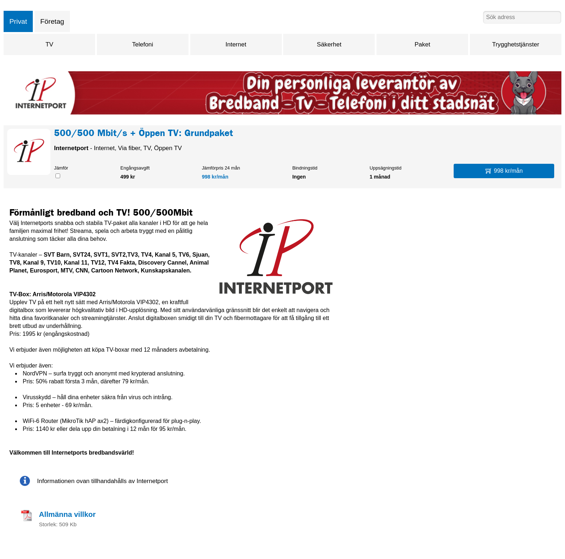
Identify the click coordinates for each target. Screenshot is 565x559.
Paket (422, 44)
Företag (52, 21)
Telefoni (142, 44)
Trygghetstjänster (515, 44)
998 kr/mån (215, 177)
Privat (18, 21)
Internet (236, 44)
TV (49, 44)
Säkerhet (329, 44)
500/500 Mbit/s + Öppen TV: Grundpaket (143, 134)
